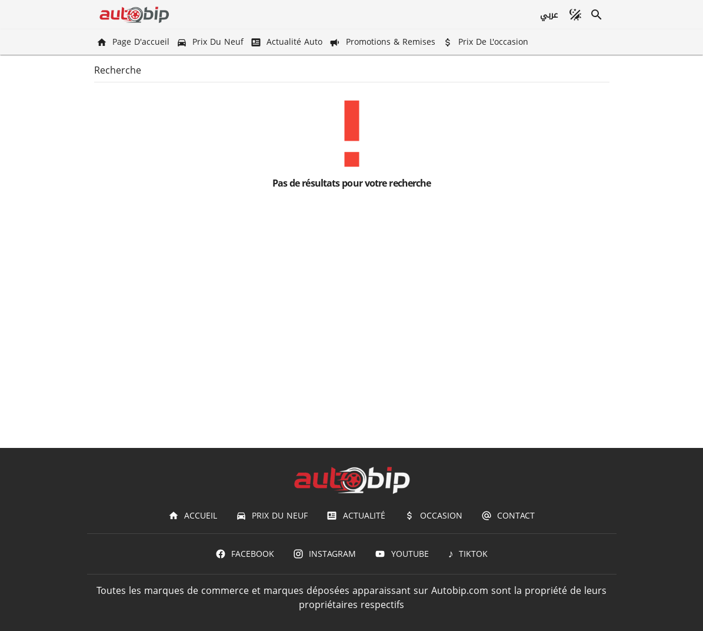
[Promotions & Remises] (383, 42)
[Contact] (508, 515)
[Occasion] (433, 515)
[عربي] (548, 14)
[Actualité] (355, 515)
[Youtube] (401, 553)
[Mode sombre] (575, 14)
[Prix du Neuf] (211, 42)
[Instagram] (324, 553)
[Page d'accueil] (134, 42)
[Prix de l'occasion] (486, 42)
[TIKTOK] (468, 553)
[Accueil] (192, 515)
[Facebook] (245, 553)
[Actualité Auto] (287, 42)
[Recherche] (596, 14)
